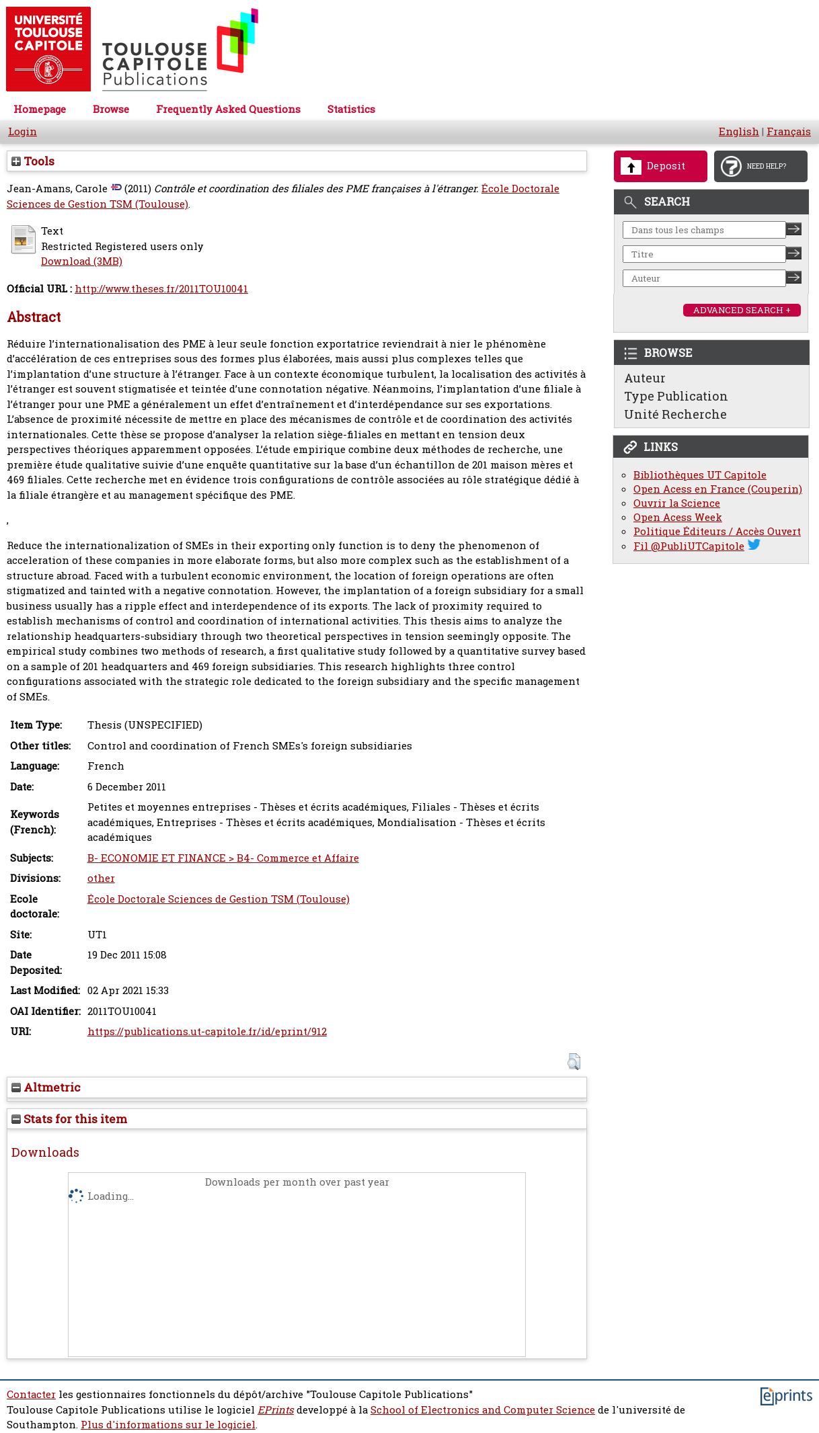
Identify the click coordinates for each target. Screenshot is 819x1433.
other (101, 878)
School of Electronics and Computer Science (482, 1410)
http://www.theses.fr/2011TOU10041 (161, 289)
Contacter (31, 1394)
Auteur (645, 378)
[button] (574, 1061)
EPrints (276, 1410)
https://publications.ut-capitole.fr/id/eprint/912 (207, 1031)
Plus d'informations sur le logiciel (168, 1425)
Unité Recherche (675, 414)
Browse (111, 109)
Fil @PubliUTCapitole (688, 546)
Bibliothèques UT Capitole (700, 475)
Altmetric (46, 1087)
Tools (32, 161)
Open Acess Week (677, 517)
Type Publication (676, 396)
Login (22, 131)
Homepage (39, 109)
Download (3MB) (81, 261)
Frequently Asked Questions (228, 109)
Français (789, 131)
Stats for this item (69, 1119)
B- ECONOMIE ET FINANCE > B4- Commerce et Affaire (223, 858)
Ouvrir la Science (676, 503)
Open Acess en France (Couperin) (717, 489)
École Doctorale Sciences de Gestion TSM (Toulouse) (218, 899)
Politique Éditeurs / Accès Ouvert (717, 531)
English (739, 131)
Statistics (351, 109)
